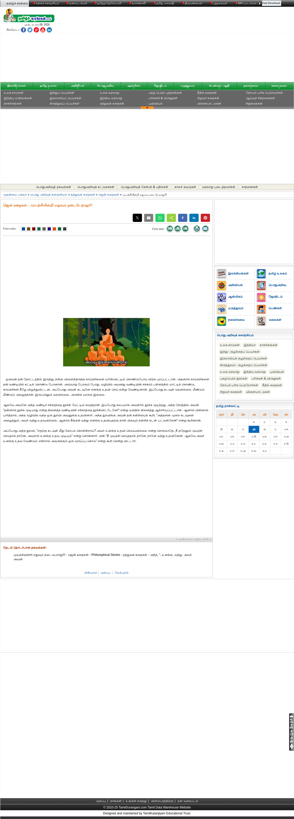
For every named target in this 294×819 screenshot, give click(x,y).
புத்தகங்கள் (219, 3)
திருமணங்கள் (192, 3)
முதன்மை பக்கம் (15, 194)
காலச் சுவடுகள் (185, 187)
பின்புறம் (90, 572)
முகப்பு (105, 572)
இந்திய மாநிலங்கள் (18, 98)
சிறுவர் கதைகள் (208, 98)
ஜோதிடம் (160, 85)
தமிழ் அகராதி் (164, 3)
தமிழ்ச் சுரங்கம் (17, 3)
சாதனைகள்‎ (250, 187)
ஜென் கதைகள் (108, 194)
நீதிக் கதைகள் (207, 92)
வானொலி (137, 3)
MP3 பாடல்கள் (245, 3)
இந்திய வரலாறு (111, 98)
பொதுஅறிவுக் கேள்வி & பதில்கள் (144, 187)
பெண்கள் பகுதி (219, 85)
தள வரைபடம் (188, 801)
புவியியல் (155, 103)
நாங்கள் (116, 801)
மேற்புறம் (122, 572)
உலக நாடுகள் (13, 92)
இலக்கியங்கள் (16, 85)
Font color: (9, 228)
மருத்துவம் (187, 85)
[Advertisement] (196, 46)
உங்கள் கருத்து (136, 801)
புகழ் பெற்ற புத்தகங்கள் (165, 92)
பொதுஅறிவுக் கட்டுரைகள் (95, 187)
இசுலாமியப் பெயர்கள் (65, 98)
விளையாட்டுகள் (209, 103)
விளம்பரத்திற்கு (162, 801)
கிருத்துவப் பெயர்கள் (64, 103)
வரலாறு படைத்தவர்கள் (218, 187)
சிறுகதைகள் (254, 103)
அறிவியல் (77, 85)
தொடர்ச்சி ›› (202, 539)
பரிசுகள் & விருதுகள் (163, 98)
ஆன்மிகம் (133, 85)
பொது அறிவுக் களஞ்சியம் (48, 194)
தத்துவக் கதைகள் (112, 103)
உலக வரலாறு (109, 92)
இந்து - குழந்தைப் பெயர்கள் (240, 352)
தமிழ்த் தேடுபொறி (108, 3)
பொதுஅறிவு (105, 85)
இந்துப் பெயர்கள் (62, 92)
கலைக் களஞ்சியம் (46, 3)
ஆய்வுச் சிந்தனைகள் (260, 98)
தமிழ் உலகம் (48, 85)
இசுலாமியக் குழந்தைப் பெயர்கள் (243, 358)
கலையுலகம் (279, 85)
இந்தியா (250, 345)
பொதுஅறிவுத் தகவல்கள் (53, 187)
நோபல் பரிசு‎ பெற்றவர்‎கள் (264, 92)
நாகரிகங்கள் (13, 103)
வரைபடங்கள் (76, 3)
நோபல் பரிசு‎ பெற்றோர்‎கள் (239, 385)
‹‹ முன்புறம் (183, 539)
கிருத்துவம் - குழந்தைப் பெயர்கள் (243, 365)
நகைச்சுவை (250, 85)
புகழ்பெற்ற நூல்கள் (233, 378)
